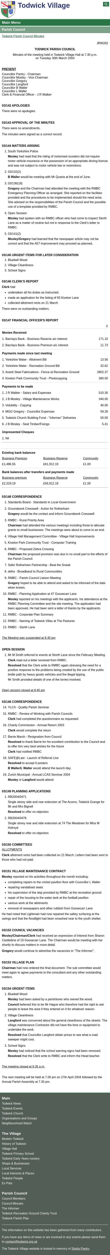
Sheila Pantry (80, 1248)
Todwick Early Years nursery (21, 1158)
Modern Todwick (13, 1138)
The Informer (10, 1208)
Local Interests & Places (18, 1173)
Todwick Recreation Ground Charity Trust (29, 1213)
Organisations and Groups (19, 1118)
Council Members (13, 1198)
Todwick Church (12, 1113)
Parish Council (13, 29)
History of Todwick (14, 1143)
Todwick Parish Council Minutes (23, 36)
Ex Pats (7, 1183)
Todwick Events (12, 1108)
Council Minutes (12, 1203)
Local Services (11, 1168)
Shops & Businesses (16, 1163)
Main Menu (11, 22)
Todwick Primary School (18, 1153)
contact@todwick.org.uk (21, 1241)
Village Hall (9, 1148)
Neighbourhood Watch (17, 1123)
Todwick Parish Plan (15, 1218)
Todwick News (11, 1103)
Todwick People (12, 1178)
